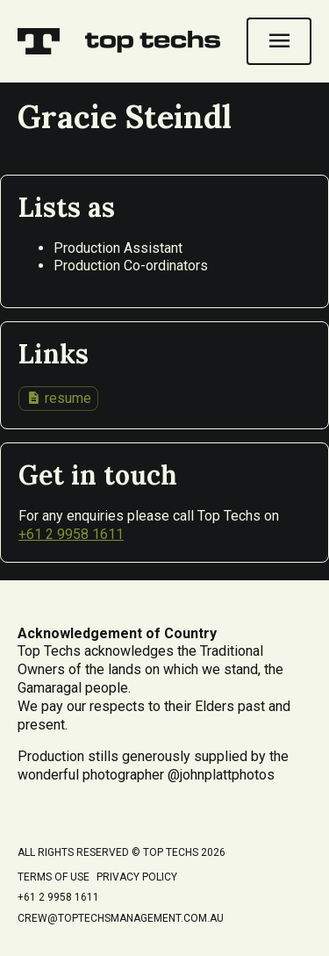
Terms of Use (53, 877)
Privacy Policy (137, 877)
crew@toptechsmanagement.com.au (121, 918)
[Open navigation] (279, 41)
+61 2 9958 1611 (71, 534)
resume (58, 397)
